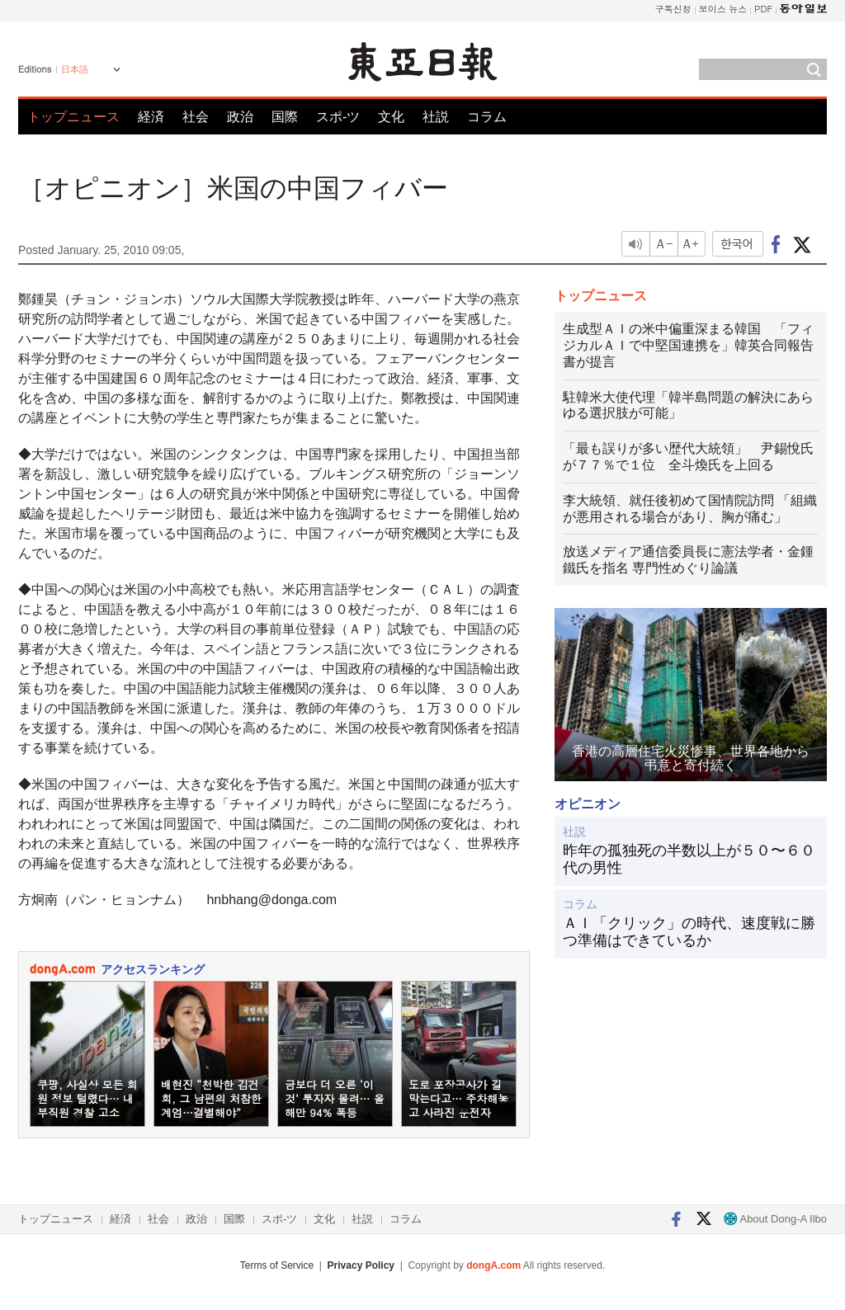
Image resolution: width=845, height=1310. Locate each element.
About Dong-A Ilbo (775, 1219)
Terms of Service (277, 1265)
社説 (435, 117)
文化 (391, 117)
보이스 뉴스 (723, 8)
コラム (487, 117)
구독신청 (673, 8)
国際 (284, 117)
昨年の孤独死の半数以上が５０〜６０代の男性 (689, 859)
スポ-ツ (338, 117)
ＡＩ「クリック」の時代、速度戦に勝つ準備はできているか (689, 932)
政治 (240, 117)
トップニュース (73, 117)
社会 (195, 117)
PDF (763, 8)
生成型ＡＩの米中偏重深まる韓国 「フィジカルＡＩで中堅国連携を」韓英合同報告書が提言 (688, 345)
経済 (151, 117)
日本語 (74, 69)
